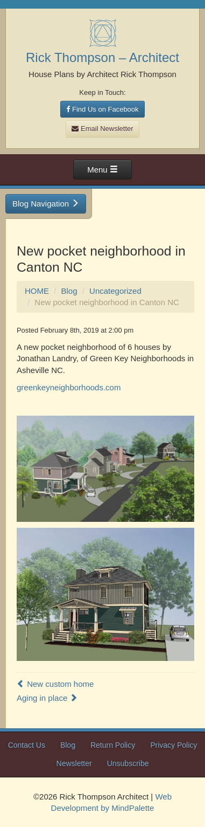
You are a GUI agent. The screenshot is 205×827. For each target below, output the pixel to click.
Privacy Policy (173, 745)
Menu (102, 169)
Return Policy (112, 745)
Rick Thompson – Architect (102, 57)
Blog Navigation (45, 203)
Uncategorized (115, 290)
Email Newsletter (102, 129)
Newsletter (74, 763)
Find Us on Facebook (102, 109)
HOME (37, 290)
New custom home (55, 683)
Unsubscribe (128, 763)
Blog (69, 290)
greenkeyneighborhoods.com (69, 387)
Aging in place (47, 697)
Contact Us (26, 745)
